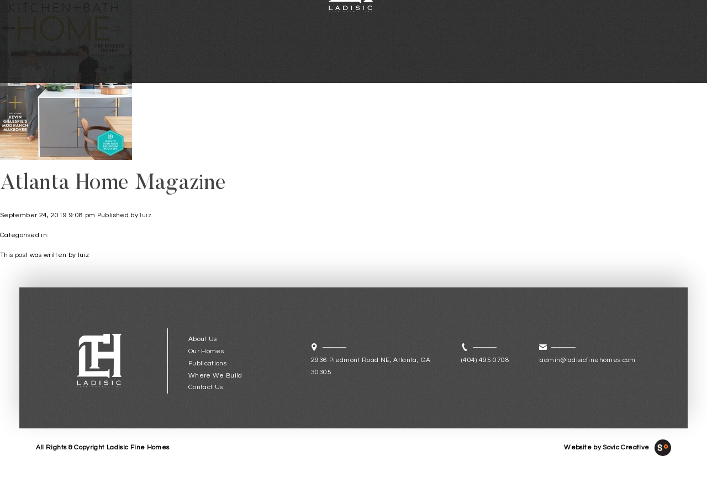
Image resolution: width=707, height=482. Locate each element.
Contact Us (205, 387)
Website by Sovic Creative (606, 447)
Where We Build (215, 375)
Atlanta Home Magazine (113, 184)
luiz (145, 215)
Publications (207, 363)
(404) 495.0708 (485, 360)
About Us (202, 339)
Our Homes (206, 351)
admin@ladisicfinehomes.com (587, 360)
